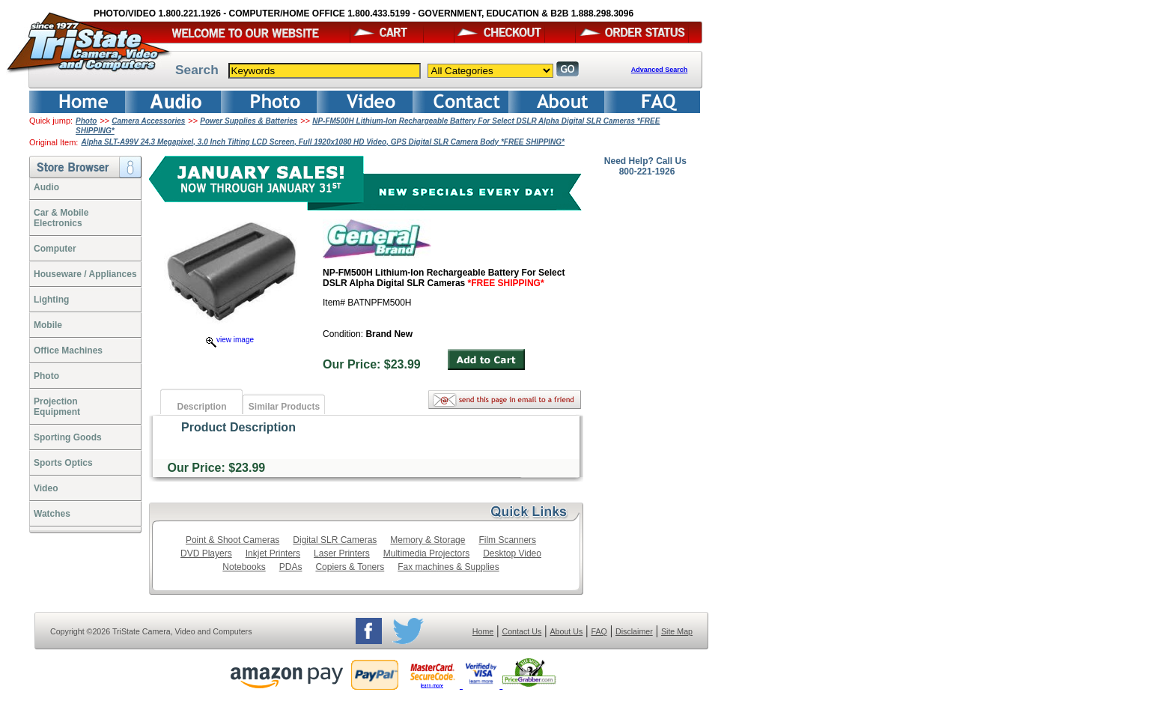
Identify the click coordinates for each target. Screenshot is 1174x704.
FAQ (598, 631)
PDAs (290, 567)
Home (482, 631)
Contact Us (522, 631)
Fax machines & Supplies (448, 567)
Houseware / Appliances (85, 274)
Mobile (48, 325)
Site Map (677, 631)
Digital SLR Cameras (335, 540)
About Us (566, 631)
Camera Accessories (148, 121)
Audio (46, 187)
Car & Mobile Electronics (61, 217)
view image (230, 340)
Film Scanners (507, 540)
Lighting (51, 299)
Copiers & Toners (349, 567)
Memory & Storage (427, 540)
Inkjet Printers (273, 553)
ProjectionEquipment (57, 406)
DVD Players (206, 553)
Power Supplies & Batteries (248, 121)
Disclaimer (634, 631)
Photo (86, 121)
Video (46, 488)
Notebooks (243, 567)
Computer (55, 248)
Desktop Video (512, 553)
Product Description (238, 427)
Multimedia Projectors (426, 553)
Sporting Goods (68, 437)
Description (201, 406)
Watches (52, 514)
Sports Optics (63, 463)
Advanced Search (659, 69)
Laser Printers (342, 553)
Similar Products (284, 406)
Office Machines (68, 350)
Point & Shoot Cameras (232, 540)
